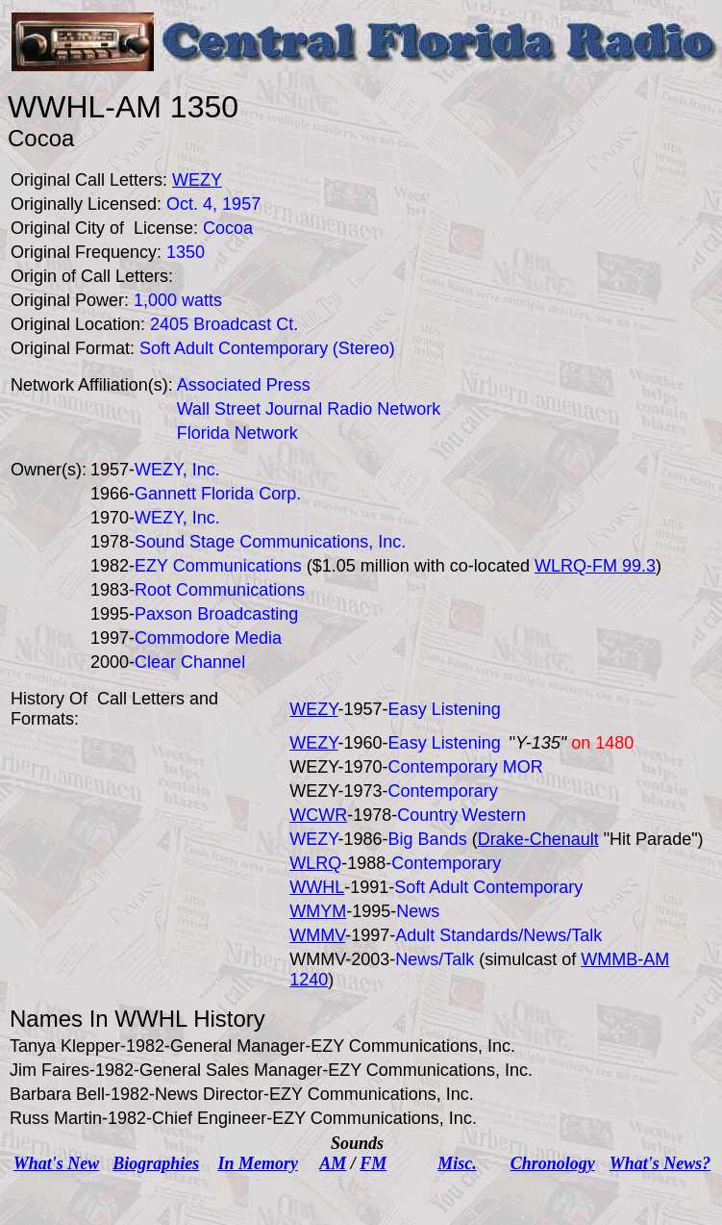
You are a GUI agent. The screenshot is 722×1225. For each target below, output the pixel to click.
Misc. (457, 1163)
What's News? (660, 1163)
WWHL (316, 887)
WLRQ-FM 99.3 (595, 565)
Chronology (552, 1163)
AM (332, 1163)
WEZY (313, 709)
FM (373, 1163)
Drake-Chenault (538, 839)
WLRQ (315, 863)
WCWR (318, 815)
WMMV (317, 935)
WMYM (317, 911)
